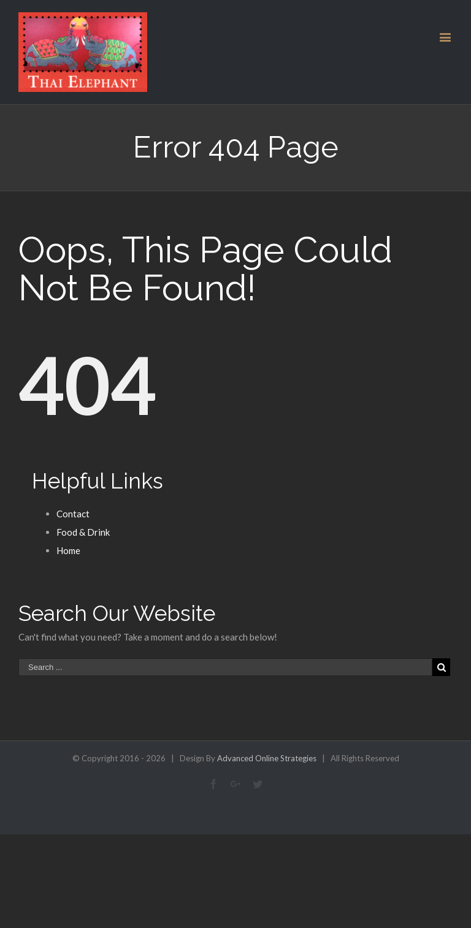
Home (68, 550)
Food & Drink (83, 532)
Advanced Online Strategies (266, 758)
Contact (73, 513)
